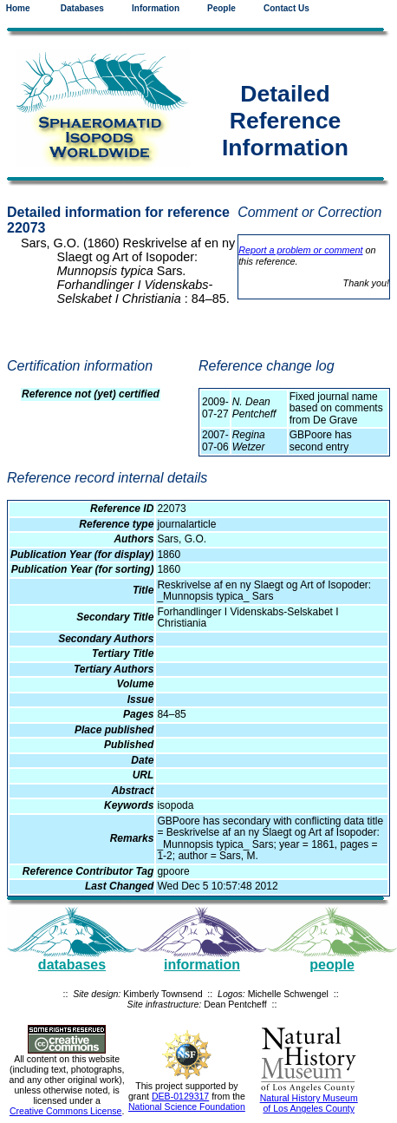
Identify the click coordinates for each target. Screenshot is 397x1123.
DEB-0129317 (180, 1096)
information (202, 964)
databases (72, 964)
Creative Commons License (66, 1111)
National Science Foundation (186, 1106)
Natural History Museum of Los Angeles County (309, 1103)
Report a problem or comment (300, 250)
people (332, 964)
